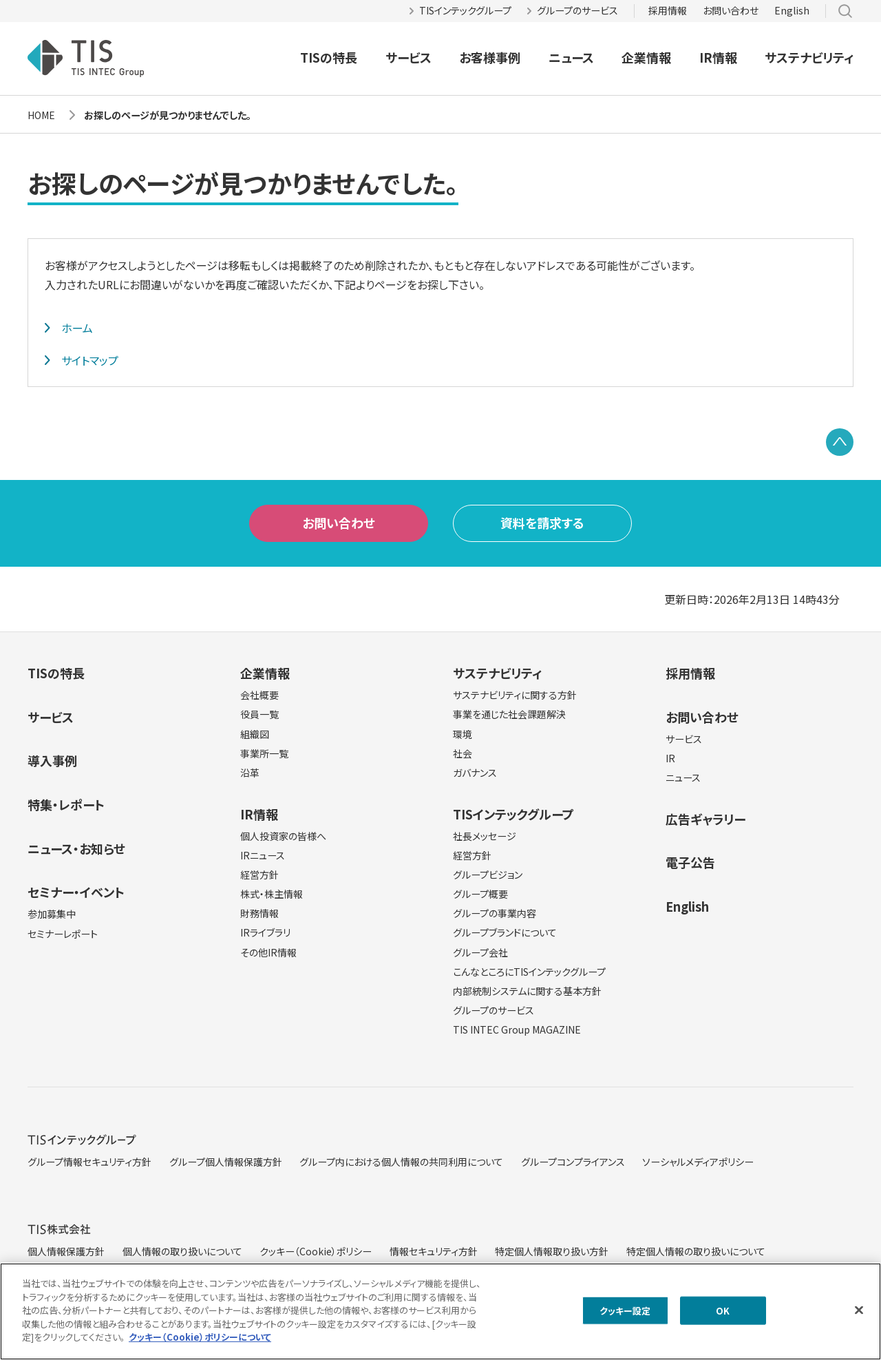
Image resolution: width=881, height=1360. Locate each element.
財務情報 (259, 913)
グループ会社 (480, 952)
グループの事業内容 (494, 913)
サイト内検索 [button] (845, 11)
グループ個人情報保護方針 (225, 1162)
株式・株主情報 (271, 894)
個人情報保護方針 (66, 1251)
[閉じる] (859, 1313)
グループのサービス (577, 10)
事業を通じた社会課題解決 (509, 714)
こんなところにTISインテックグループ (529, 972)
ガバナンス (475, 773)
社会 (462, 753)
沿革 (249, 773)
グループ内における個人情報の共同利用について (401, 1162)
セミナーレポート (63, 934)
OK (723, 1314)
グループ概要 (480, 894)
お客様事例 (489, 57)
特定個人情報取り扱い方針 (551, 1251)
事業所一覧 (264, 753)
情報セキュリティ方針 (434, 1251)
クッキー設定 (625, 1314)
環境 (462, 734)
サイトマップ (89, 360)
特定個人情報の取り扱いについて (695, 1251)
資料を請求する (542, 523)
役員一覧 (259, 714)
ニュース (571, 57)
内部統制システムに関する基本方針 (527, 991)
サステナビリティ (809, 57)
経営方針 (259, 874)
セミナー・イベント (76, 892)
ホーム (77, 328)
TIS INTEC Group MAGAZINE (517, 1029)
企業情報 (646, 57)
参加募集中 (52, 914)
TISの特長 (328, 57)
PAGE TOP (839, 442)
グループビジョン (487, 874)
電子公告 (690, 862)
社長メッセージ (484, 836)
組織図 (254, 734)
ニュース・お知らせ (76, 848)
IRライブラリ (265, 932)
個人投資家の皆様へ (283, 836)
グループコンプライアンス (573, 1162)
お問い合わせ (730, 10)
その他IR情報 (268, 952)
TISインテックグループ (465, 10)
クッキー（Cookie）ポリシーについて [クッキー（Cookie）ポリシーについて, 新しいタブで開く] (200, 1341)
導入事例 (52, 760)
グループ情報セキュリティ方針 (89, 1162)
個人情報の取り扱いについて (182, 1251)
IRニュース (262, 855)
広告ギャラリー (705, 819)
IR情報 (718, 57)
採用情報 (667, 10)
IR (670, 758)
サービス (408, 57)
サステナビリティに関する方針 (515, 695)
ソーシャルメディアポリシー (698, 1162)
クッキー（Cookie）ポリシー (315, 1251)
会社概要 (259, 695)
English (791, 10)
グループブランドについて (505, 932)
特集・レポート (66, 804)
